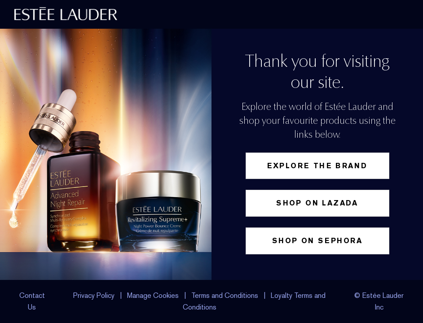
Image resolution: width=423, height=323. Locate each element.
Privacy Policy (94, 295)
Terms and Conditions (224, 295)
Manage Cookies (154, 295)
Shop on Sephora (317, 240)
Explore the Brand (317, 165)
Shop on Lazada (317, 203)
